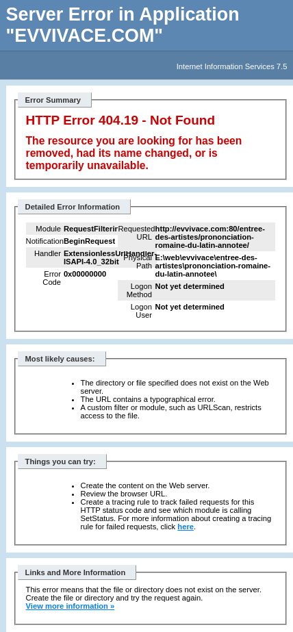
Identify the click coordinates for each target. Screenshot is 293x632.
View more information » (70, 606)
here (185, 526)
